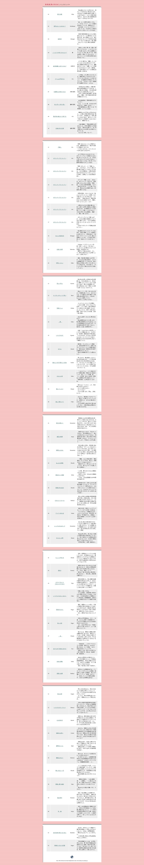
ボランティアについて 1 (59, 158)
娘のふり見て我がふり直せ (60, 362)
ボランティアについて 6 (59, 222)
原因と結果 (60, 673)
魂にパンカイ (59, 389)
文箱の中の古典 (60, 128)
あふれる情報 (59, 463)
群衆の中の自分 (60, 487)
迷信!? (59, 570)
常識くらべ (60, 308)
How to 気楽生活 (59, 236)
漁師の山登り (59, 733)
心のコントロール (59, 500)
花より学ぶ (60, 283)
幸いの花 (59, 623)
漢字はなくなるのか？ (60, 26)
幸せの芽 (59, 694)
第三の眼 (59, 14)
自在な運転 (60, 661)
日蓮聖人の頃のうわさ (60, 91)
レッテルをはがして (59, 526)
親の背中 (59, 797)
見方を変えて (59, 423)
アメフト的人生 (60, 513)
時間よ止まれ (59, 450)
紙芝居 (60, 39)
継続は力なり (59, 758)
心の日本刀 (60, 720)
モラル (60, 349)
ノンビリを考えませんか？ (60, 52)
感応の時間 (60, 436)
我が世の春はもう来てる (59, 116)
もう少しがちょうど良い (59, 295)
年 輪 (60, 811)
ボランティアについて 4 (59, 197)
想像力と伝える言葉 (59, 845)
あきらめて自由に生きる (59, 648)
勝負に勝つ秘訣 (60, 784)
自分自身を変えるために (59, 832)
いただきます (59, 335)
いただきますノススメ (60, 707)
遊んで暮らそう (60, 401)
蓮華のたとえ (59, 746)
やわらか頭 (60, 376)
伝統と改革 (60, 249)
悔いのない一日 (60, 770)
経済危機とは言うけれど (59, 66)
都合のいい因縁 (60, 475)
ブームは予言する (59, 79)
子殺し (60, 147)
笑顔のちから (59, 609)
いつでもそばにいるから (59, 596)
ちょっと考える (60, 557)
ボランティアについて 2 (59, 171)
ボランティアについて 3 (59, 184)
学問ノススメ (59, 263)
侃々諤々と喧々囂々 (59, 104)
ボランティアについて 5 (59, 209)
